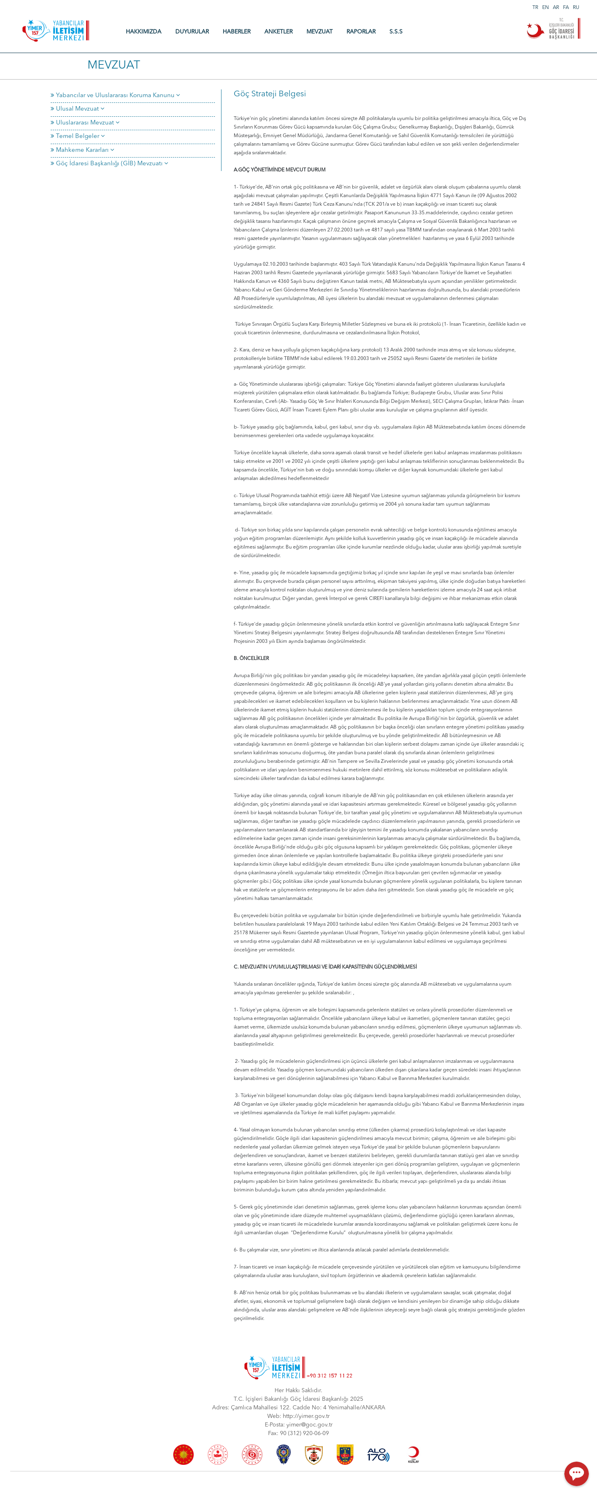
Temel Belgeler (78, 136)
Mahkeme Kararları (82, 150)
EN (545, 7)
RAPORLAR (361, 32)
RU (576, 7)
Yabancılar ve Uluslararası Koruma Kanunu (115, 96)
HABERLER (236, 32)
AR (556, 7)
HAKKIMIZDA (143, 32)
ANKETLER (278, 32)
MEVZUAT (319, 32)
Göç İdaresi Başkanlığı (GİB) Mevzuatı (109, 164)
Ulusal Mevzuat (78, 109)
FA (566, 7)
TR (535, 7)
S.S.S (395, 32)
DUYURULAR (192, 32)
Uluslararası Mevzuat (85, 123)
